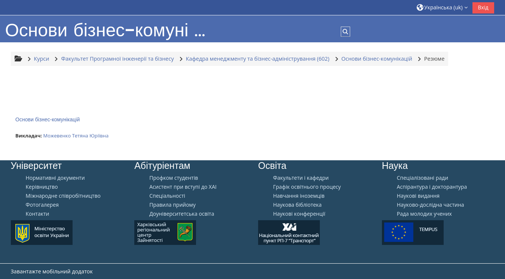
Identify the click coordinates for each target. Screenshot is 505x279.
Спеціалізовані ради (422, 178)
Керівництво (42, 186)
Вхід (483, 7)
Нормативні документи (55, 178)
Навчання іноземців (299, 195)
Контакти (37, 213)
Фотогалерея (42, 204)
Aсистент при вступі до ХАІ (183, 186)
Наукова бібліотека (297, 204)
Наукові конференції (299, 213)
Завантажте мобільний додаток (52, 271)
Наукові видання (418, 195)
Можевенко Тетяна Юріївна (75, 135)
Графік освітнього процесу (307, 186)
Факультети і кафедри (301, 178)
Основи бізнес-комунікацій (47, 119)
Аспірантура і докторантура (432, 186)
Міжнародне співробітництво (63, 195)
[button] (442, 7)
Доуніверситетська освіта (181, 213)
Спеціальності (167, 195)
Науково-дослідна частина (430, 204)
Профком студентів (173, 178)
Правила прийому (172, 204)
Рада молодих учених (424, 213)
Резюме (434, 58)
